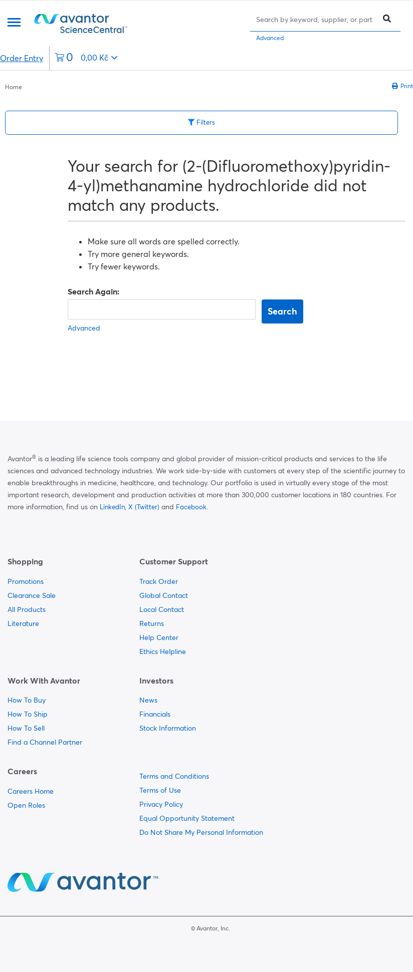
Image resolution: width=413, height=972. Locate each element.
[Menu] (14, 23)
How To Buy (27, 700)
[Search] (315, 19)
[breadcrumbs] (13, 86)
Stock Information (167, 728)
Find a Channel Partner (45, 742)
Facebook (191, 507)
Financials (154, 714)
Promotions (26, 581)
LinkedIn (112, 507)
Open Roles (26, 805)
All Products (27, 609)
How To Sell (26, 728)
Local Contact (161, 609)
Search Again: (93, 291)
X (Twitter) (143, 507)
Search (282, 311)
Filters (201, 122)
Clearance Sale (32, 595)
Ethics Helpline (162, 651)
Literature (23, 623)
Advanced (270, 38)
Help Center (158, 637)
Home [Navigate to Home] (13, 87)
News (148, 700)
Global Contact (163, 595)
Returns (151, 623)
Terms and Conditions (174, 776)
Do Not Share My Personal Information (201, 832)
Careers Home (31, 791)
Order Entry (21, 58)
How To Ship (28, 714)
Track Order (158, 581)
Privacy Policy (161, 804)
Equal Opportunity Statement (187, 818)
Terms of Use (160, 790)
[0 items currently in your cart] (86, 58)
